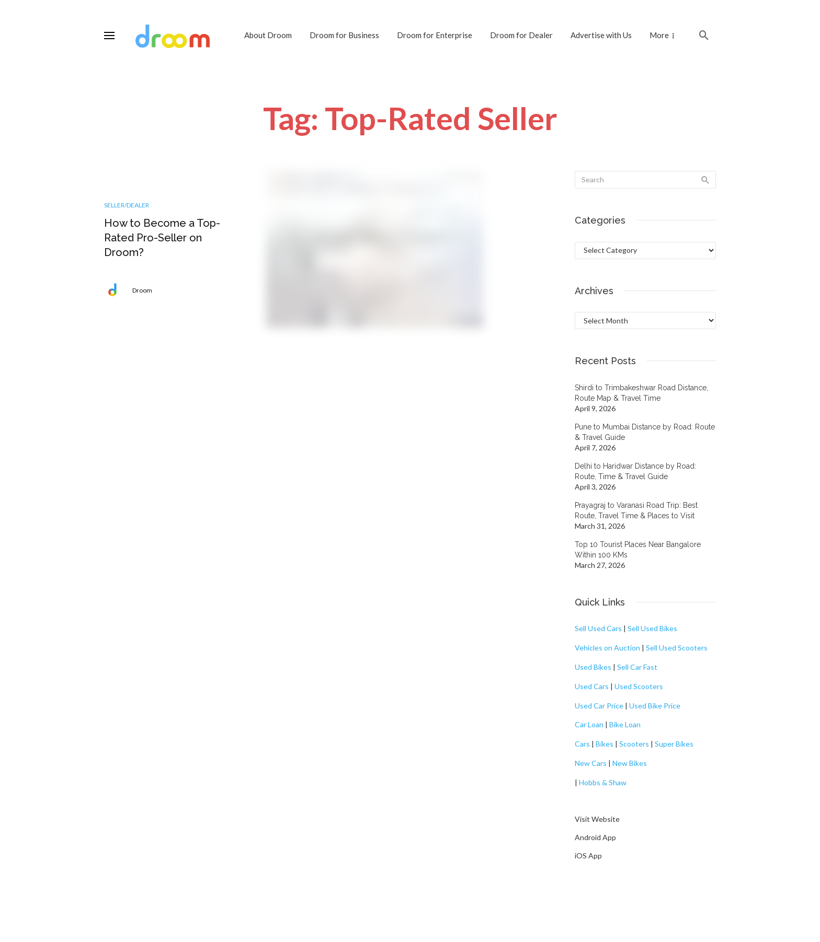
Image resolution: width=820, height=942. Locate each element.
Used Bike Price (654, 705)
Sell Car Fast (637, 666)
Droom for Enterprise (434, 35)
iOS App (588, 855)
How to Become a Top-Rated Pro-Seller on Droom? (162, 238)
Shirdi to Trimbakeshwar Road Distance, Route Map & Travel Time (641, 392)
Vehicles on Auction (607, 647)
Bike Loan (625, 724)
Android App (595, 837)
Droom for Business (344, 35)
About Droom (268, 35)
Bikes (604, 743)
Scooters (634, 743)
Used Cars (592, 686)
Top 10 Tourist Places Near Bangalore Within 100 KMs (638, 549)
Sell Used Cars (598, 628)
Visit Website (597, 819)
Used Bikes (593, 666)
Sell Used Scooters (677, 647)
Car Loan (589, 724)
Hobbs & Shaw (603, 782)
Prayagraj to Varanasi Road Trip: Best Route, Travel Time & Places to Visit (636, 510)
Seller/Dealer (126, 205)
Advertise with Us (601, 35)
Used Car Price (599, 705)
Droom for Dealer (521, 35)
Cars (582, 743)
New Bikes (629, 763)
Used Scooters (638, 686)
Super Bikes (674, 743)
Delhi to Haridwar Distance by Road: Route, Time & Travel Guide (635, 471)
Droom (142, 290)
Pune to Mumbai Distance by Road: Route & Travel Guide (645, 432)
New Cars (591, 763)
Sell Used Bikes (652, 628)
